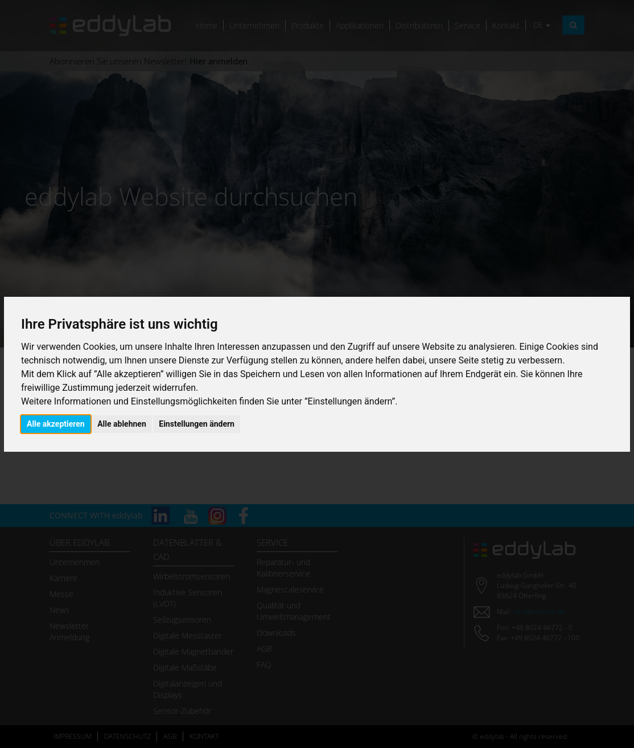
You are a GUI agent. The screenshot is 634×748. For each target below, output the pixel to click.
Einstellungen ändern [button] (196, 423)
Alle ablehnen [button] (121, 423)
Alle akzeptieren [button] (56, 423)
